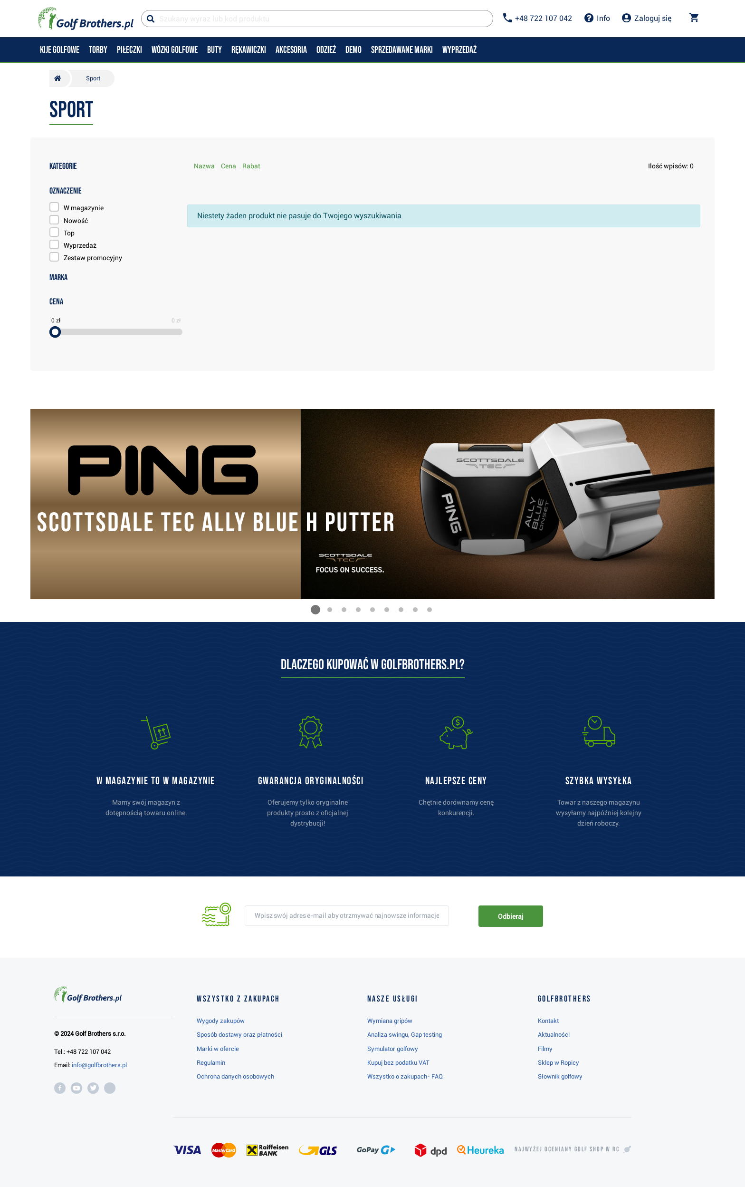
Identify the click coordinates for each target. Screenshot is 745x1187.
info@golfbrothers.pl (99, 1065)
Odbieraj (510, 916)
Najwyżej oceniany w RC (567, 1149)
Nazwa (204, 166)
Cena (228, 166)
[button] (315, 609)
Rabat (251, 166)
